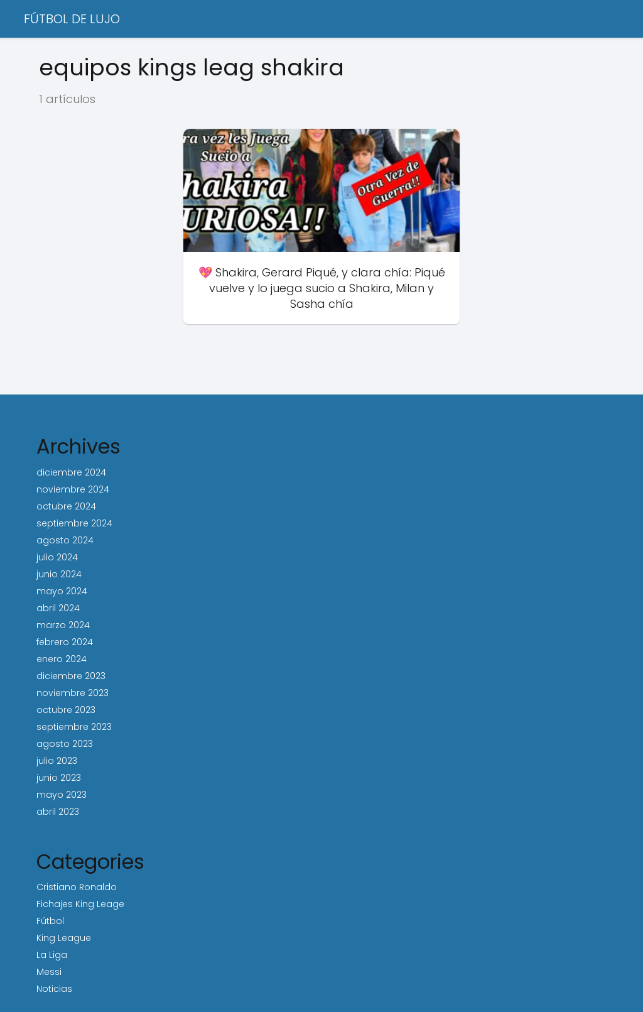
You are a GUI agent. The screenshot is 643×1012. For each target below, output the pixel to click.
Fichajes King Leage (80, 904)
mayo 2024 (61, 591)
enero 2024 (61, 659)
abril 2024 (58, 608)
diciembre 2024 (71, 472)
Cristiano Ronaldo (76, 887)
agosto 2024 (65, 540)
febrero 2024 (64, 642)
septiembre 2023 (74, 727)
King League (63, 938)
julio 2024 (57, 557)
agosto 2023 (64, 743)
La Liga (51, 955)
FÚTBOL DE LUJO (72, 19)
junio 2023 (58, 777)
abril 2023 (57, 811)
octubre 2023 (65, 710)
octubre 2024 (66, 506)
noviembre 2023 (72, 693)
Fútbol (50, 921)
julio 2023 (56, 760)
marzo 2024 (63, 625)
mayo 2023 (61, 794)
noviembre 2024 (72, 489)
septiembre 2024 (74, 523)
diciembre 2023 (70, 676)
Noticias (54, 988)
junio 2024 (59, 574)
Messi (49, 972)
